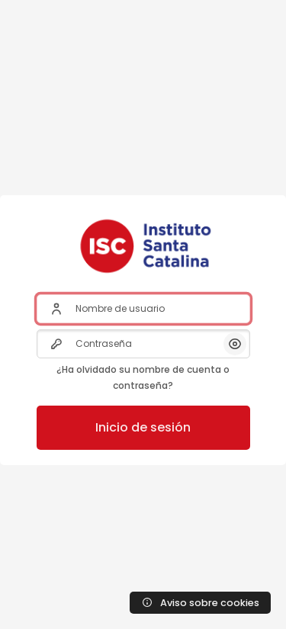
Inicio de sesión (143, 427)
